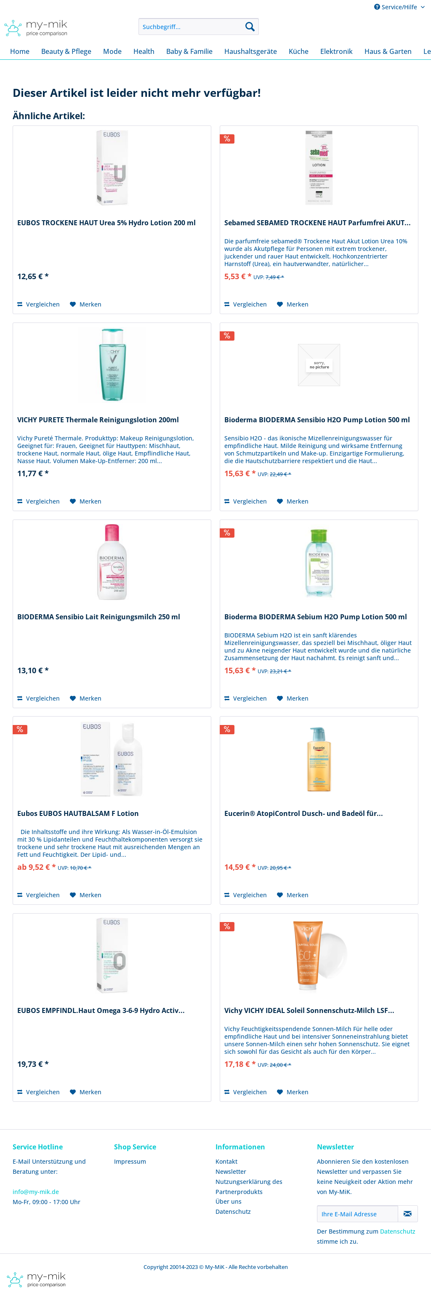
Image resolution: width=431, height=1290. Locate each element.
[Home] (19, 51)
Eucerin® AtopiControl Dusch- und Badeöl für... (303, 813)
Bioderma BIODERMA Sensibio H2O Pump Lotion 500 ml (317, 420)
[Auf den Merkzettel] (85, 304)
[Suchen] (250, 26)
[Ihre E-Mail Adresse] (357, 1213)
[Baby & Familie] (189, 51)
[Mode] (112, 51)
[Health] (144, 51)
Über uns (229, 1201)
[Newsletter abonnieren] (408, 1213)
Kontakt (226, 1161)
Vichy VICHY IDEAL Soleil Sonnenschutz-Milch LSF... (309, 1010)
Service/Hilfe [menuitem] (396, 7)
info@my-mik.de (36, 1192)
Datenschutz (233, 1211)
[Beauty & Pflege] (66, 51)
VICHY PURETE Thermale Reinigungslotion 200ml (98, 420)
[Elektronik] (336, 51)
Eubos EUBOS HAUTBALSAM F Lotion (78, 813)
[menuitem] (198, 26)
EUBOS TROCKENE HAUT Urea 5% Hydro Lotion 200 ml (106, 223)
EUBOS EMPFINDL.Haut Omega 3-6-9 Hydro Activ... (101, 1010)
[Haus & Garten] (388, 51)
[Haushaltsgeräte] (250, 51)
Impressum (130, 1161)
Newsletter (231, 1171)
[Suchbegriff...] (198, 26)
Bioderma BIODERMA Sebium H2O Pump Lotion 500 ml (315, 617)
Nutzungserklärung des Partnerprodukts (249, 1187)
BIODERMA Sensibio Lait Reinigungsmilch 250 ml (98, 617)
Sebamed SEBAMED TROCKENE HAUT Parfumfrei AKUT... (317, 223)
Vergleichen (38, 304)
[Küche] (298, 51)
